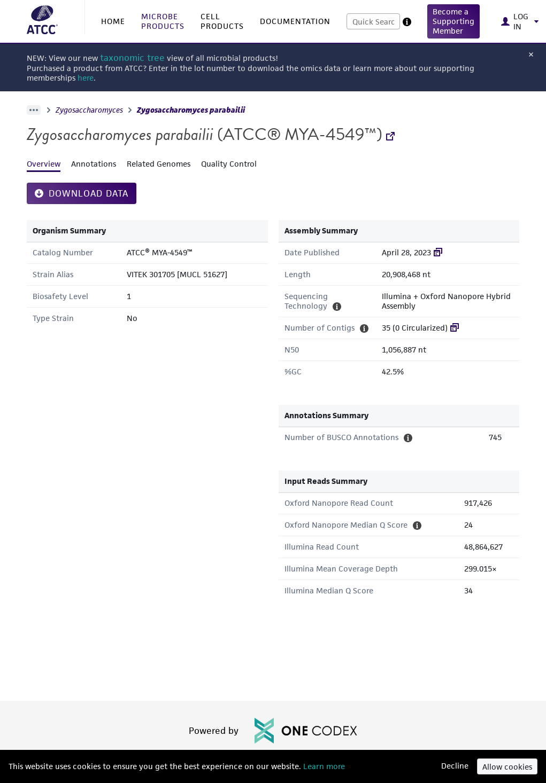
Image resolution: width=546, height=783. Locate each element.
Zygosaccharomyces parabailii (191, 110)
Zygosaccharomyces (89, 110)
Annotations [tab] (93, 164)
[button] (453, 21)
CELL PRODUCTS (222, 21)
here (86, 78)
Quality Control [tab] (229, 164)
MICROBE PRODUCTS (162, 21)
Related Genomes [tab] (158, 164)
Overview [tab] (43, 164)
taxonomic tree (132, 58)
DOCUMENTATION (295, 21)
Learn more (323, 766)
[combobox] (373, 21)
